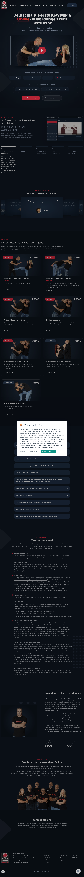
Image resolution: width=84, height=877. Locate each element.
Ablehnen (23, 451)
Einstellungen (33, 451)
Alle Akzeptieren (48, 451)
